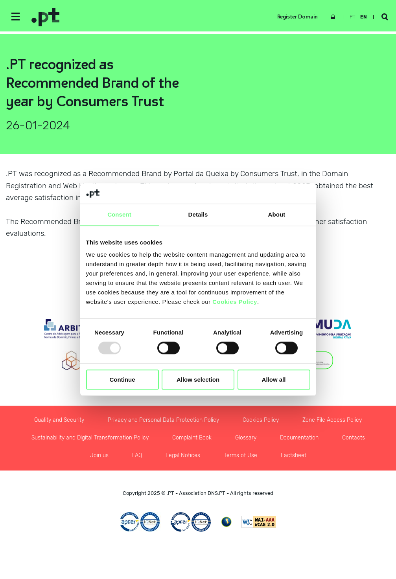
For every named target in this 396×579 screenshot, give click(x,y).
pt (352, 17)
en (363, 17)
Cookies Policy (234, 302)
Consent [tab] (119, 214)
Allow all (274, 379)
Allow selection (198, 379)
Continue (122, 379)
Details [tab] (198, 214)
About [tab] (276, 214)
